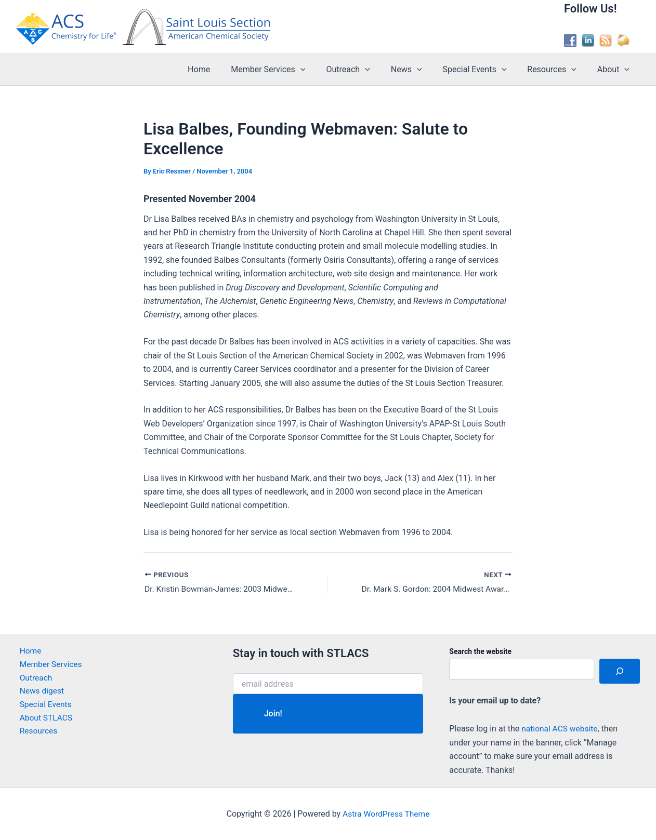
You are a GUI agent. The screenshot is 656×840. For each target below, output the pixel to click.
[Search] (619, 671)
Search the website (480, 652)
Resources (558, 69)
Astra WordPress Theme (386, 814)
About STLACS (43, 720)
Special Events (485, 69)
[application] (323, 69)
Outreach (366, 69)
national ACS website (560, 729)
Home (226, 69)
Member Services (291, 69)
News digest (39, 693)
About (615, 69)
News (421, 69)
